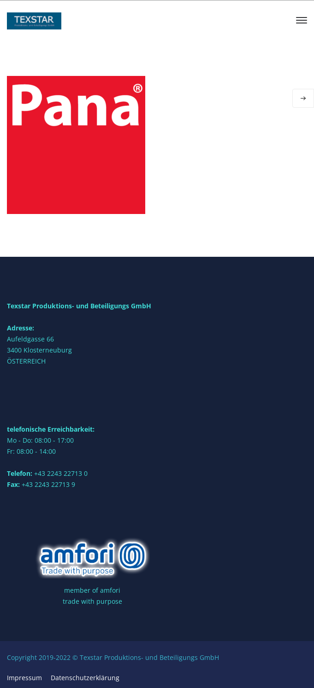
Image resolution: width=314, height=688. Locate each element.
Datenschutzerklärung (85, 677)
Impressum (24, 677)
